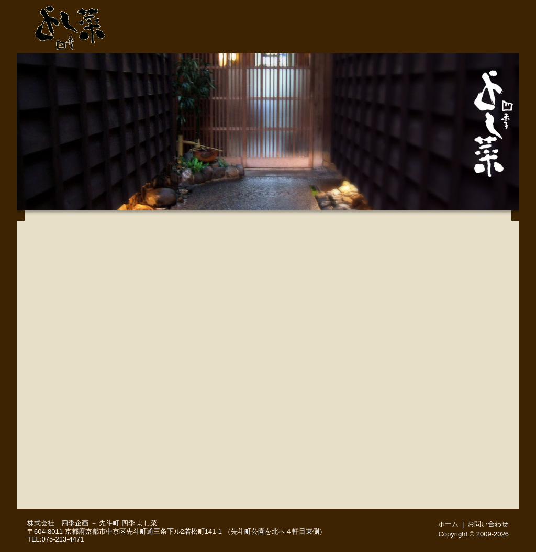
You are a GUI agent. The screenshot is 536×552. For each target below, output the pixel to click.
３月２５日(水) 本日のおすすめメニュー (82, 309)
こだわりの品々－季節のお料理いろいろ (82, 335)
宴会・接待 (392, 40)
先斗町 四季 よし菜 (128, 523)
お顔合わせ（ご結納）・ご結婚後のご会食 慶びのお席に (82, 440)
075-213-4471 (351, 8)
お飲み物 (82, 414)
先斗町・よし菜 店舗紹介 (292, 40)
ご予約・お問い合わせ (425, 8)
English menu (82, 492)
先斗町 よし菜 (70, 25)
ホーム (487, 8)
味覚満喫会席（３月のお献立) (82, 231)
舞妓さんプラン (82, 466)
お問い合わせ (487, 524)
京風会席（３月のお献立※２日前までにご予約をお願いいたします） (82, 283)
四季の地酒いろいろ (82, 388)
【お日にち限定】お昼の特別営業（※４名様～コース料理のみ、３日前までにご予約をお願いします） (82, 362)
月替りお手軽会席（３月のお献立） (82, 257)
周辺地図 (493, 40)
